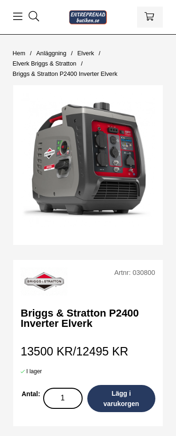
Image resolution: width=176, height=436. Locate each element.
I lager (34, 371)
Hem (19, 53)
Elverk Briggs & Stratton (45, 63)
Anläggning (51, 53)
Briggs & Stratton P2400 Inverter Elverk (65, 73)
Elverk (85, 53)
